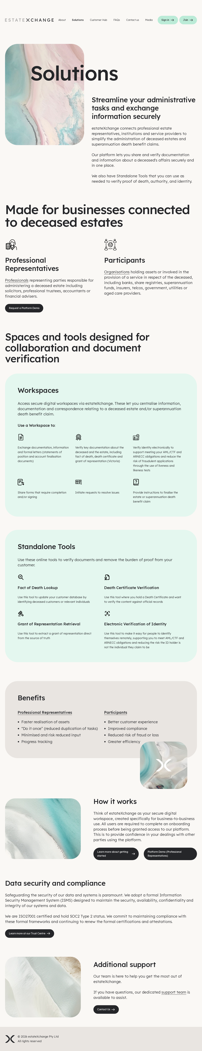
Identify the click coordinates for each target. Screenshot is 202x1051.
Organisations (117, 271)
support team (173, 992)
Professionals (16, 280)
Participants (115, 712)
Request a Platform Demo (24, 308)
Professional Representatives (45, 712)
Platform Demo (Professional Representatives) (164, 853)
